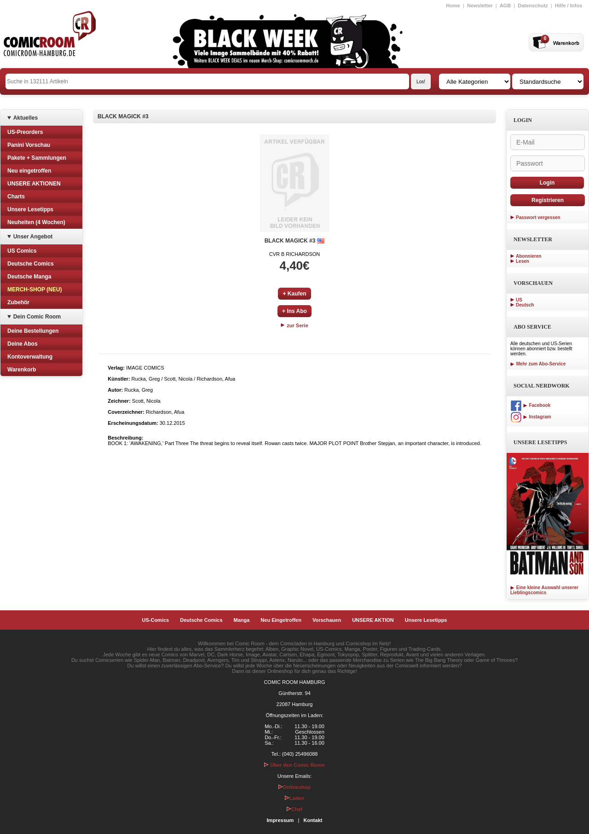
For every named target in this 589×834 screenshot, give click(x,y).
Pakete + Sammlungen (36, 158)
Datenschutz (533, 5)
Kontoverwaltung (29, 356)
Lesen (522, 261)
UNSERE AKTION (373, 620)
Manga (242, 620)
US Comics (21, 251)
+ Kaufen (294, 293)
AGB (505, 5)
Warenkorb (21, 369)
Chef (294, 809)
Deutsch (525, 304)
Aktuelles (25, 118)
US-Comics (155, 620)
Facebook (530, 405)
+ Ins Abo (294, 311)
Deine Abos (22, 344)
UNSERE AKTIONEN (34, 183)
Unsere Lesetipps (30, 209)
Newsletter (480, 5)
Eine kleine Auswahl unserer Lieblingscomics (544, 590)
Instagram (530, 416)
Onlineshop (294, 787)
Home (453, 5)
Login (547, 183)
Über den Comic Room (294, 765)
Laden (294, 798)
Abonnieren (529, 256)
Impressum (280, 820)
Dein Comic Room (37, 316)
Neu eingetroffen (29, 171)
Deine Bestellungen (32, 331)
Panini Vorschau (28, 145)
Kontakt (312, 820)
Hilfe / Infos (568, 5)
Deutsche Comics (30, 264)
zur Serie (294, 325)
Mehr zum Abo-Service (538, 363)
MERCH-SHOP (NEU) (34, 289)
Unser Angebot (33, 236)
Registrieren (547, 200)
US (519, 299)
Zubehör (18, 302)
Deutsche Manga (29, 276)
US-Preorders (25, 132)
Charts (16, 196)
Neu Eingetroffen (280, 620)
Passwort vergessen (538, 217)
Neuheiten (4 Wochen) (36, 222)
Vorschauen (326, 620)
